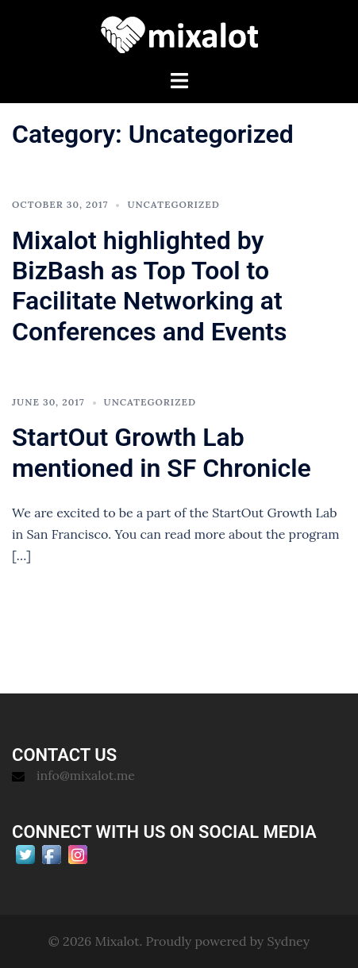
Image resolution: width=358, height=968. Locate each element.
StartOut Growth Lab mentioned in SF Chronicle (161, 452)
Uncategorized (173, 204)
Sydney (289, 941)
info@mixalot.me (86, 775)
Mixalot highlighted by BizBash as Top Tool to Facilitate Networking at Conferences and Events (149, 286)
